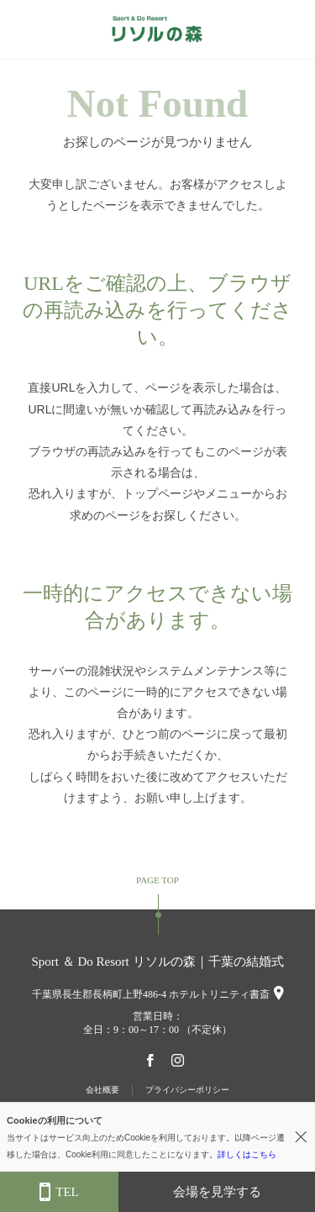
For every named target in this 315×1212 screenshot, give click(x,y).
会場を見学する (217, 1192)
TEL (59, 1192)
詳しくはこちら (247, 1154)
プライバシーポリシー (187, 1089)
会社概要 (102, 1089)
